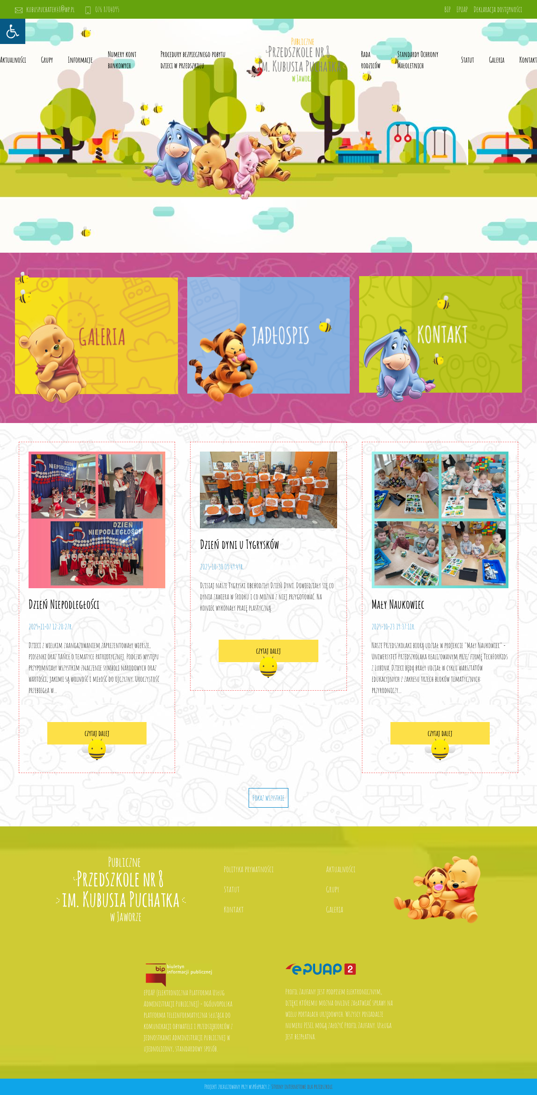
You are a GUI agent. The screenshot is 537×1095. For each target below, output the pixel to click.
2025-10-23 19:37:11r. (393, 626)
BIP (447, 9)
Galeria (497, 60)
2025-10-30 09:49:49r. (221, 566)
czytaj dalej (97, 733)
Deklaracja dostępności (497, 9)
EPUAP (462, 9)
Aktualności (13, 60)
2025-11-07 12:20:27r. (51, 626)
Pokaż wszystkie (269, 798)
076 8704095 (102, 9)
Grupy (47, 60)
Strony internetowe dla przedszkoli (302, 1086)
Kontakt (528, 60)
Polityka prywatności (248, 869)
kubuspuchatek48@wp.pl (45, 9)
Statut (232, 889)
